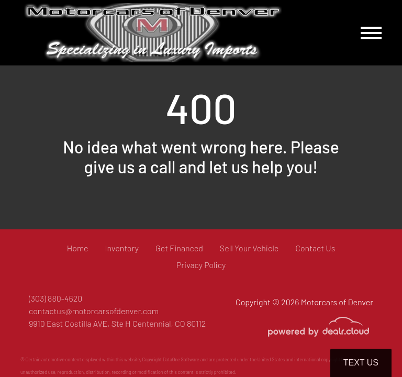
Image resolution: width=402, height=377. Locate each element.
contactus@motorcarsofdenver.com (94, 311)
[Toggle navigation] (371, 32)
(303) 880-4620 (55, 298)
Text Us (360, 362)
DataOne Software (181, 359)
